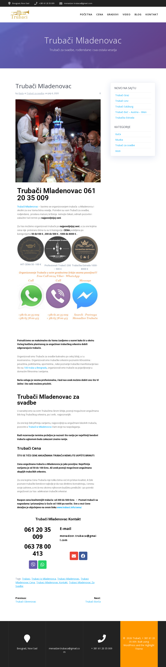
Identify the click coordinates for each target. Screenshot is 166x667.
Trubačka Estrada (124, 117)
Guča (118, 134)
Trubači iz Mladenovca (40, 427)
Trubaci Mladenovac (68, 578)
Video (127, 14)
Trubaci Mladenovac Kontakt (52, 582)
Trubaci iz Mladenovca (43, 578)
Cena (99, 14)
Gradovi (113, 14)
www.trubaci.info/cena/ (69, 507)
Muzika (119, 139)
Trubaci (26, 578)
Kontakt (152, 14)
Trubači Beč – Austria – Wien (131, 112)
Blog (138, 14)
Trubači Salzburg (124, 106)
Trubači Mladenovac (27, 206)
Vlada (21, 93)
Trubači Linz (121, 100)
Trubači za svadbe (35, 93)
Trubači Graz (122, 95)
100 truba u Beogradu (35, 367)
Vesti (117, 151)
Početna (86, 14)
